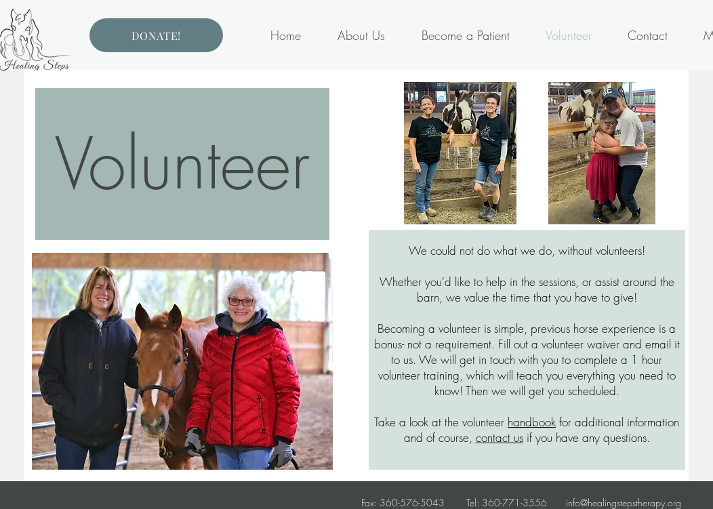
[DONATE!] (156, 35)
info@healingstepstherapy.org (623, 502)
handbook (532, 422)
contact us (499, 437)
